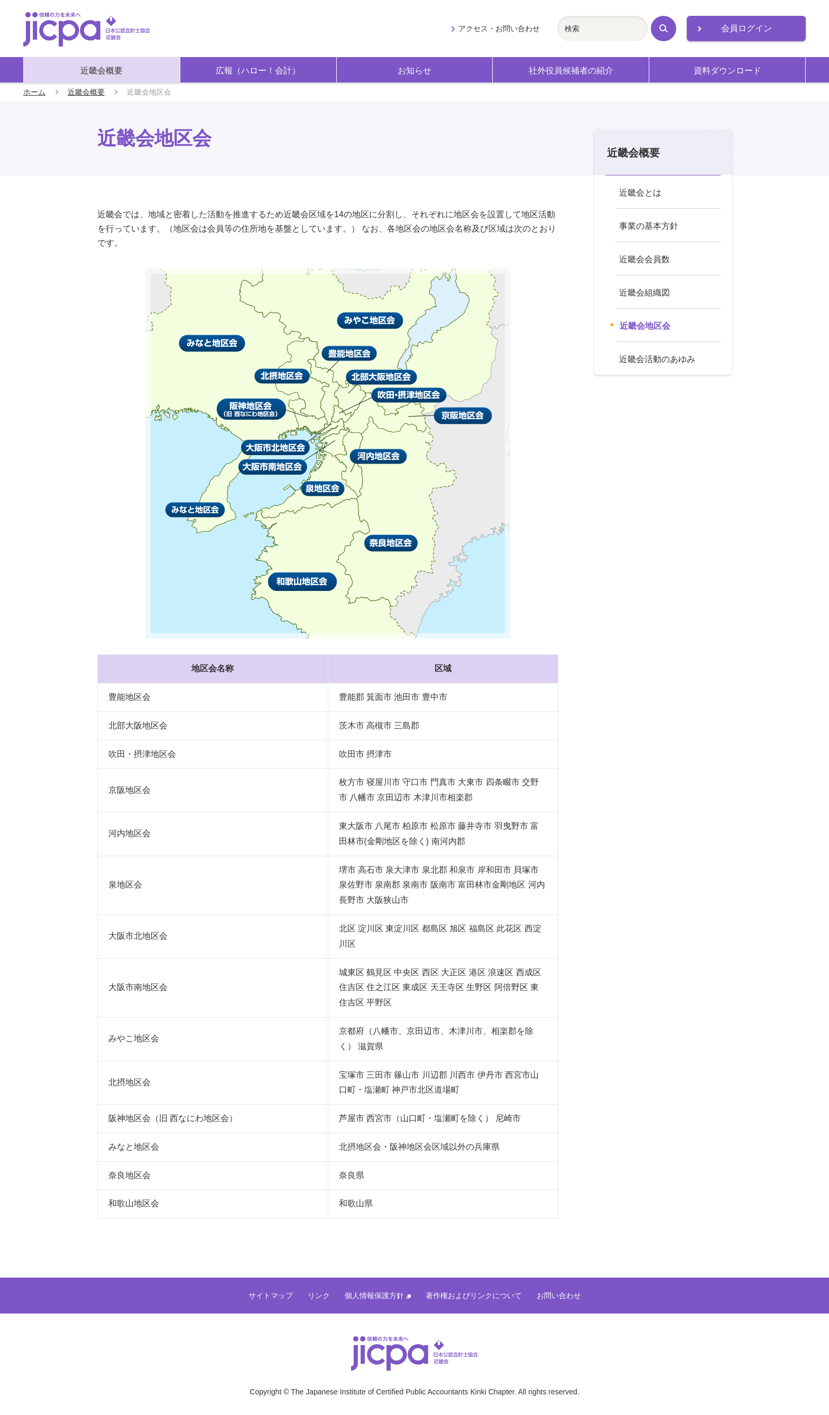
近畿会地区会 (645, 325)
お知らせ (414, 70)
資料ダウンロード (727, 70)
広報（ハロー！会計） (258, 70)
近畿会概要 (101, 70)
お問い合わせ (559, 1295)
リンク (319, 1295)
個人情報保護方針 (378, 1295)
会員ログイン (746, 28)
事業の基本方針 (648, 225)
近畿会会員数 (644, 259)
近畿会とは (640, 192)
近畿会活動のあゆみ (657, 359)
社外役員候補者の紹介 (571, 70)
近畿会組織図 (644, 292)
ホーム (34, 92)
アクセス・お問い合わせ (499, 28)
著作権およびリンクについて (474, 1295)
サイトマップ (270, 1295)
